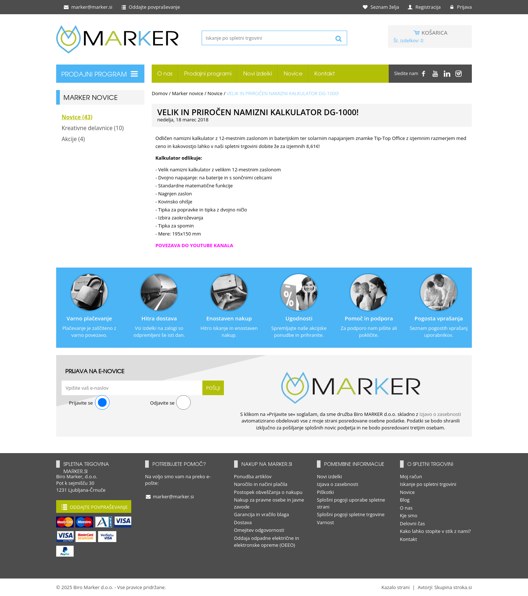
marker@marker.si (87, 7)
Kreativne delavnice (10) (93, 128)
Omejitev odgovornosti (259, 530)
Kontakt (324, 73)
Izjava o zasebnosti (337, 484)
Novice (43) (77, 117)
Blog (405, 499)
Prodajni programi (208, 73)
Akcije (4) (73, 139)
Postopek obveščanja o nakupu (268, 492)
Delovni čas (412, 523)
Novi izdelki (257, 73)
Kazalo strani (395, 587)
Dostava (243, 522)
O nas (164, 73)
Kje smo (409, 515)
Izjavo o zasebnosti (440, 414)
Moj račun (411, 476)
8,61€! (313, 146)
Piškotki (325, 492)
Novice (293, 73)
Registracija (424, 7)
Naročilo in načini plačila (261, 484)
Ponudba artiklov (253, 476)
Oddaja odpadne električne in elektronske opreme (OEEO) (266, 541)
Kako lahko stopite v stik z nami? (435, 531)
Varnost (325, 522)
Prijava (460, 7)
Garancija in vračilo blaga (261, 514)
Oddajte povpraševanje (150, 7)
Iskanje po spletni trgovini (428, 484)
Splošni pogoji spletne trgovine (351, 514)
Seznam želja (381, 7)
